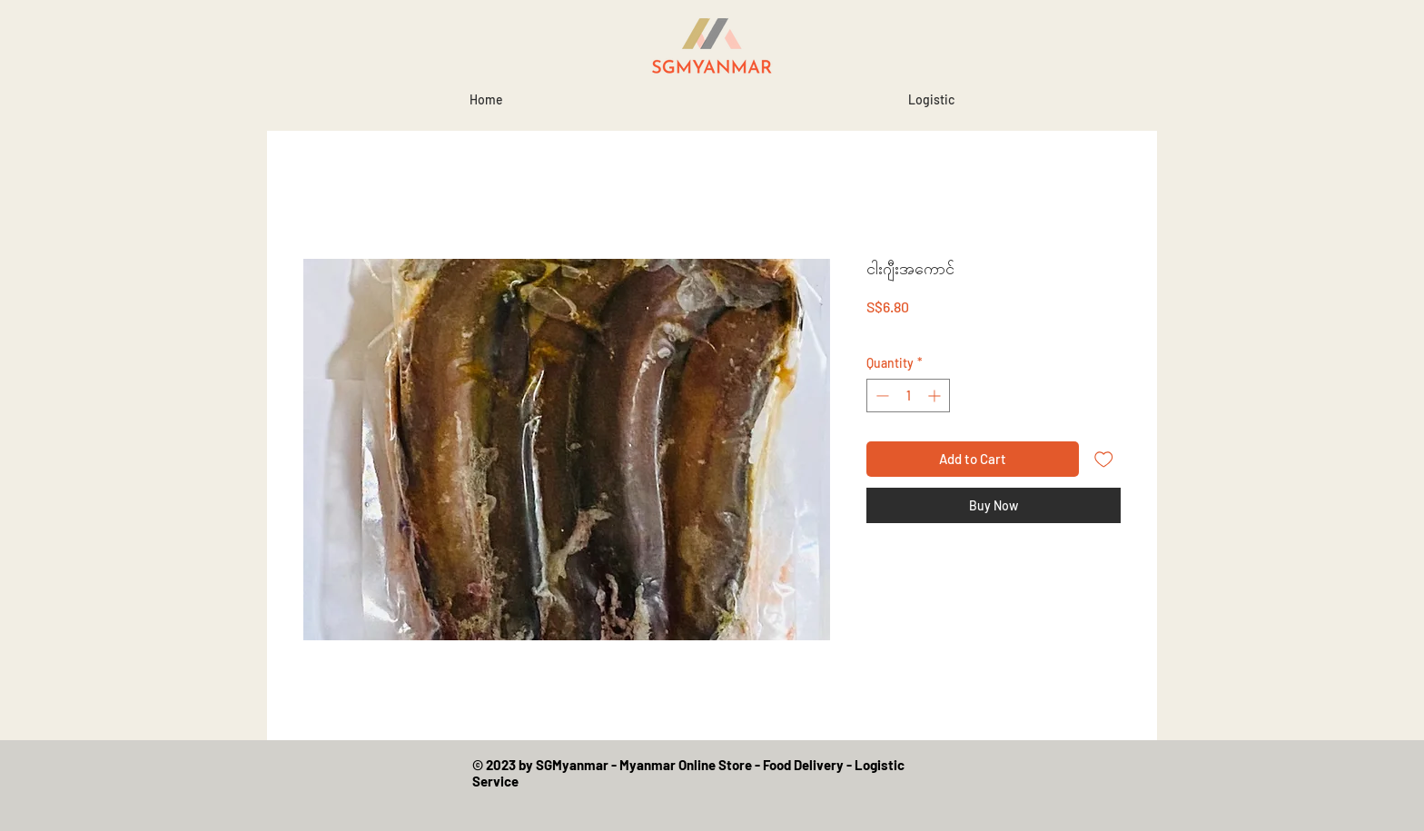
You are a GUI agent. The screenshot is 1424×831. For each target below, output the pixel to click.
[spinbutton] (908, 395)
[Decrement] (880, 395)
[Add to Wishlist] (1104, 459)
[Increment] (936, 395)
